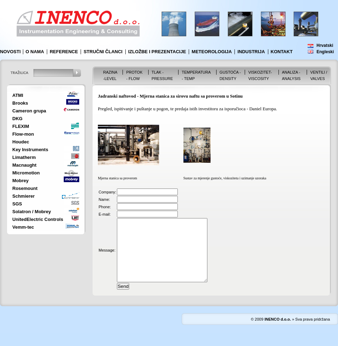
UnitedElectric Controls (37, 219)
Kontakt (282, 51)
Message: (107, 256)
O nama (35, 51)
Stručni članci (103, 51)
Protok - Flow (134, 75)
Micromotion (26, 172)
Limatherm (24, 157)
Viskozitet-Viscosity (260, 75)
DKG (17, 118)
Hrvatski (325, 45)
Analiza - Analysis (291, 75)
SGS (17, 203)
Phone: (105, 207)
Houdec (20, 141)
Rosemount (25, 188)
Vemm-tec (23, 227)
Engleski (325, 51)
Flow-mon (23, 134)
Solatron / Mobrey (31, 211)
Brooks (20, 103)
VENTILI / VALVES (318, 75)
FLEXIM (20, 126)
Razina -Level (110, 75)
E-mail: (105, 214)
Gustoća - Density (230, 75)
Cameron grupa (29, 110)
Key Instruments (30, 149)
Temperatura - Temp (196, 75)
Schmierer (23, 196)
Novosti (10, 51)
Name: (104, 199)
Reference (64, 51)
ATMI (17, 95)
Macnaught (24, 165)
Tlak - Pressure (162, 75)
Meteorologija (212, 51)
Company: (107, 192)
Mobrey (20, 180)
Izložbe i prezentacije (157, 51)
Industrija (251, 51)
